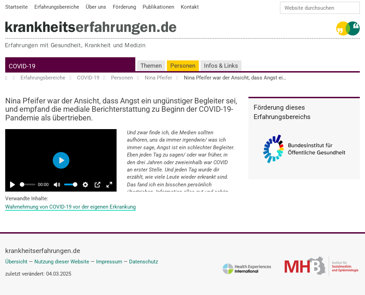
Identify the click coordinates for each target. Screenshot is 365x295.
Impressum (109, 262)
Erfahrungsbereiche (42, 78)
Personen (182, 65)
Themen (151, 65)
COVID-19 (22, 66)
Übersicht (16, 262)
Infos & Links (221, 65)
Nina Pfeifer (158, 78)
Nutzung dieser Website (61, 262)
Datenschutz (143, 262)
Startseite (9, 78)
